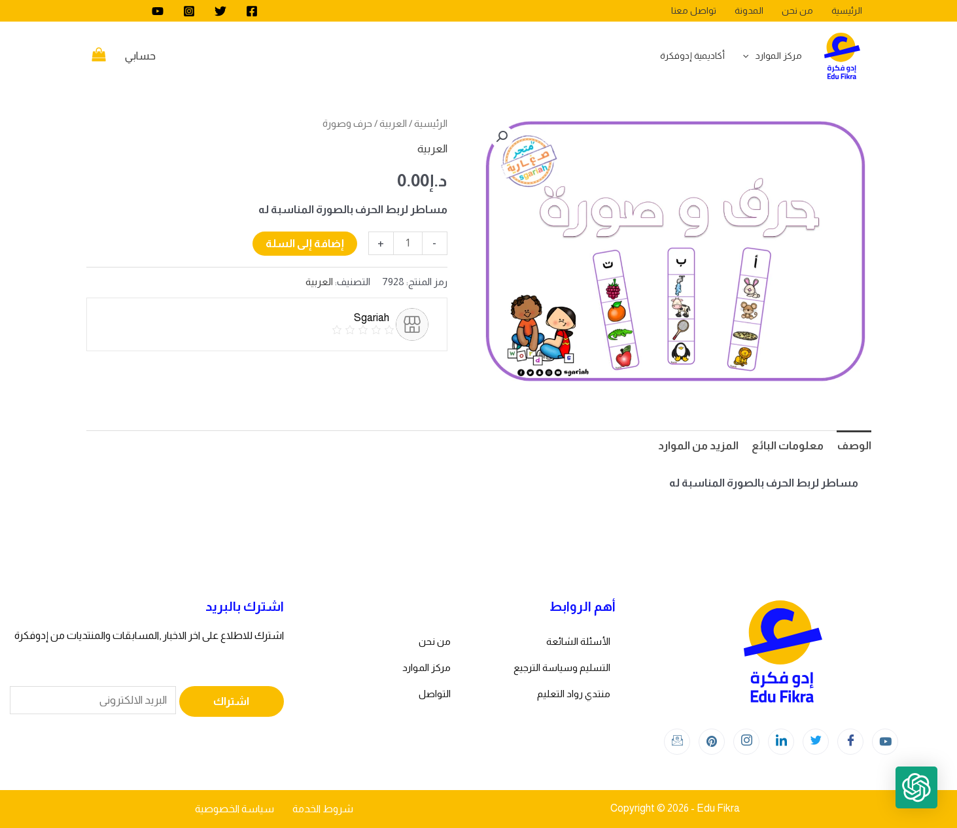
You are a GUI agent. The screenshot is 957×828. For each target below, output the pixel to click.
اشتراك (231, 701)
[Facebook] (252, 11)
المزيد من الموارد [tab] (698, 446)
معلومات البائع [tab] (788, 446)
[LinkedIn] (781, 742)
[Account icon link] (140, 56)
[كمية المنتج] (408, 243)
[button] (501, 136)
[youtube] (158, 11)
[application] (749, 55)
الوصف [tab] (854, 446)
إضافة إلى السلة (305, 243)
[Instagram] (189, 11)
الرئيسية (430, 123)
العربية (393, 123)
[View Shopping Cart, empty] (99, 56)
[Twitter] (220, 11)
